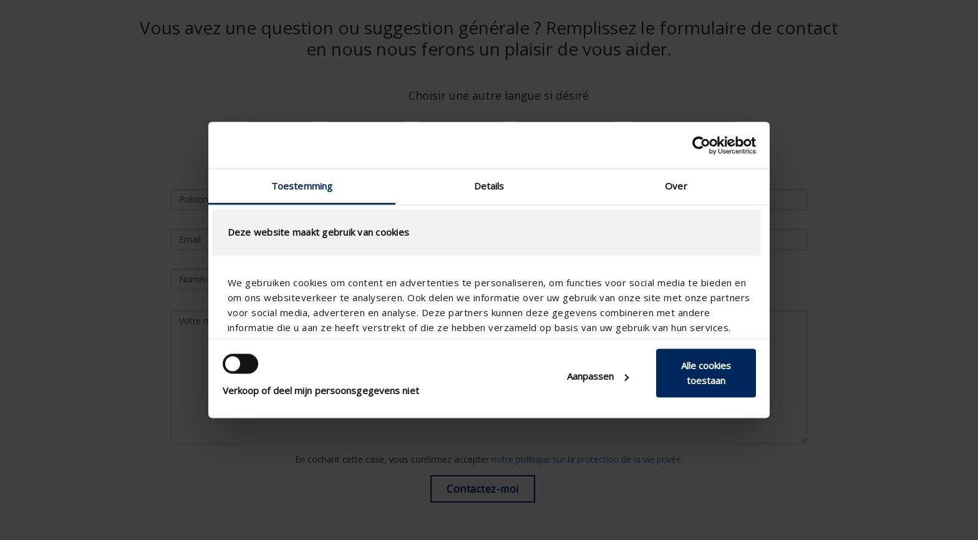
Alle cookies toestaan (706, 373)
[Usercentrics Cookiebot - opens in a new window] (701, 145)
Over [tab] (676, 186)
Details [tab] (489, 186)
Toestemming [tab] (301, 186)
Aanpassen (598, 376)
